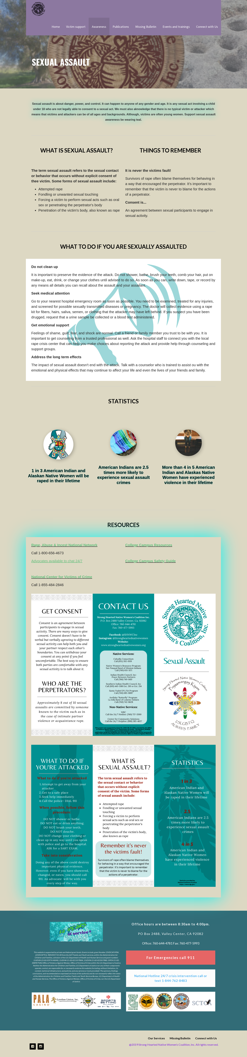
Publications (121, 27)
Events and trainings (176, 27)
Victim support (75, 27)
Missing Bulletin (145, 27)
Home (56, 27)
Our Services (156, 1038)
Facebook (33, 1046)
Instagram (41, 1046)
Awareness (99, 27)
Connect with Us (207, 27)
